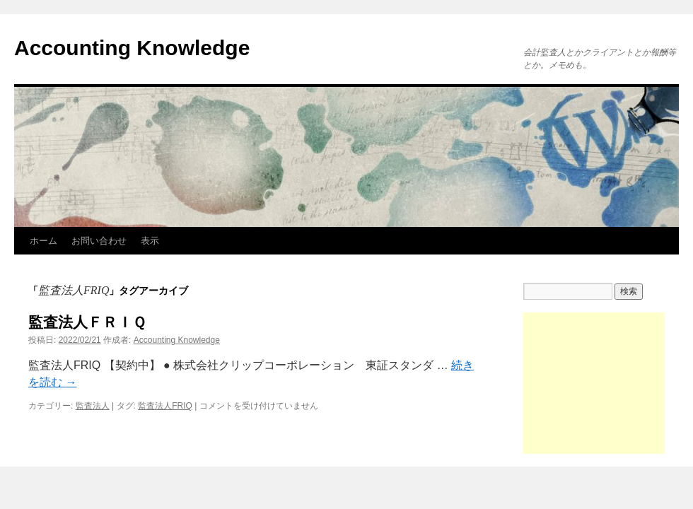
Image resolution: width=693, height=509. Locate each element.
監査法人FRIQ (165, 406)
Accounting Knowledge (132, 47)
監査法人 (93, 406)
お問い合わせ (99, 240)
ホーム (43, 240)
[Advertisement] (594, 383)
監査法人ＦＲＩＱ (87, 322)
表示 (150, 240)
